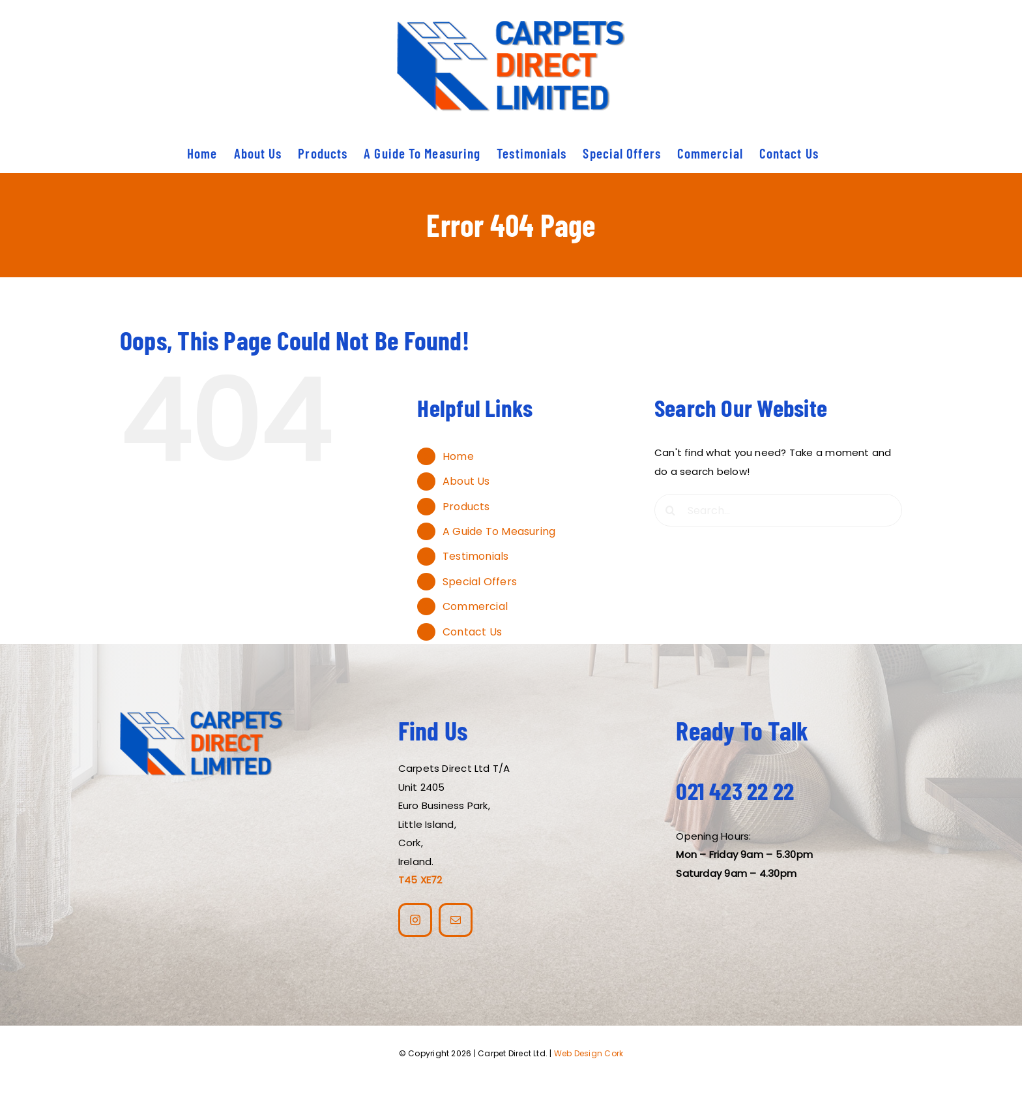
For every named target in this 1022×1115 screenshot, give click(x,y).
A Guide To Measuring (499, 531)
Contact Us (472, 631)
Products (466, 506)
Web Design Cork (588, 1053)
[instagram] (415, 920)
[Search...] (778, 510)
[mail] (456, 920)
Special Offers (480, 581)
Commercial (475, 606)
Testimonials (476, 556)
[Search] (670, 510)
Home (458, 456)
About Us (466, 481)
